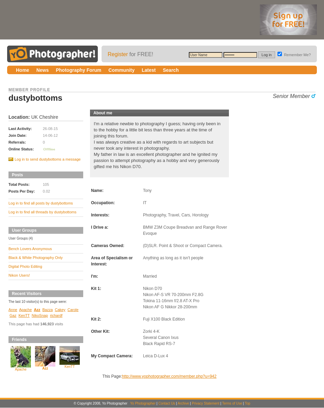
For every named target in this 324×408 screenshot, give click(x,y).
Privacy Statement (205, 403)
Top (247, 403)
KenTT (24, 315)
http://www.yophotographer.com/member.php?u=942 (169, 376)
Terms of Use (232, 403)
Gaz (13, 315)
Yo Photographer (143, 403)
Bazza (47, 310)
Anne (12, 310)
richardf (56, 315)
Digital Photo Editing (25, 266)
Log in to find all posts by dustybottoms (40, 203)
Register (118, 54)
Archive (183, 403)
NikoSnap (40, 315)
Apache (25, 310)
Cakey (60, 310)
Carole (73, 310)
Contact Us (166, 403)
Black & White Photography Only (35, 258)
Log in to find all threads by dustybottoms (42, 212)
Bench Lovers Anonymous (30, 249)
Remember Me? (294, 55)
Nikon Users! (19, 275)
